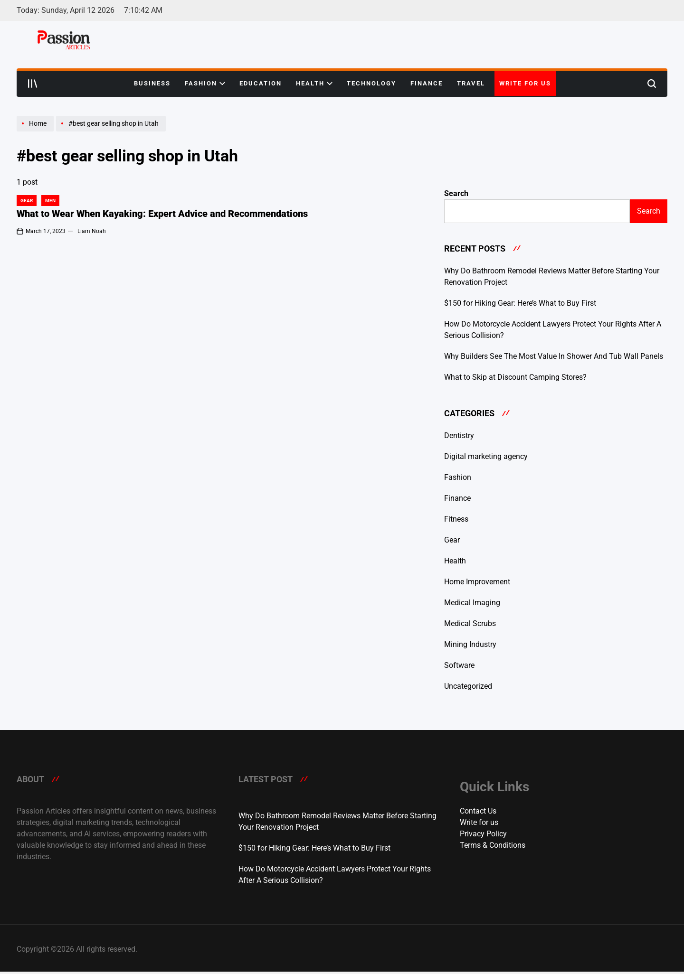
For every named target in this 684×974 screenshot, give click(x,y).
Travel (471, 83)
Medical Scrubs (470, 623)
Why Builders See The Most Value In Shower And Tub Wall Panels (553, 356)
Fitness (456, 519)
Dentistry (459, 435)
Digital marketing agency (486, 456)
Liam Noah (91, 231)
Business (152, 83)
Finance (426, 83)
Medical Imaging (472, 602)
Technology (371, 83)
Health (314, 83)
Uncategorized (468, 686)
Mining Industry (470, 644)
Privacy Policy (483, 833)
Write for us (525, 83)
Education (260, 83)
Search (456, 193)
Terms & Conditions (492, 845)
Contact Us (478, 810)
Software (459, 665)
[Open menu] (33, 83)
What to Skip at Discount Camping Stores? (515, 377)
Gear (26, 200)
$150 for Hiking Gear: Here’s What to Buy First (520, 303)
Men (50, 200)
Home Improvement (477, 581)
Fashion (205, 83)
